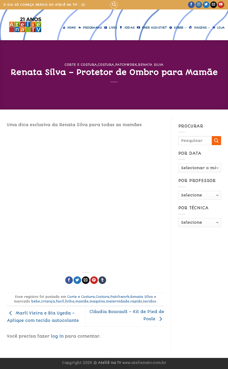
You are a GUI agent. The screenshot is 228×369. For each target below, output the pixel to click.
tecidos (149, 301)
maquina (97, 301)
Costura (106, 65)
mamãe (82, 301)
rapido (136, 301)
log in (57, 336)
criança (48, 301)
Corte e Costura (81, 65)
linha (69, 301)
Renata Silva (150, 65)
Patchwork (126, 65)
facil (60, 301)
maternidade (117, 301)
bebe (35, 301)
